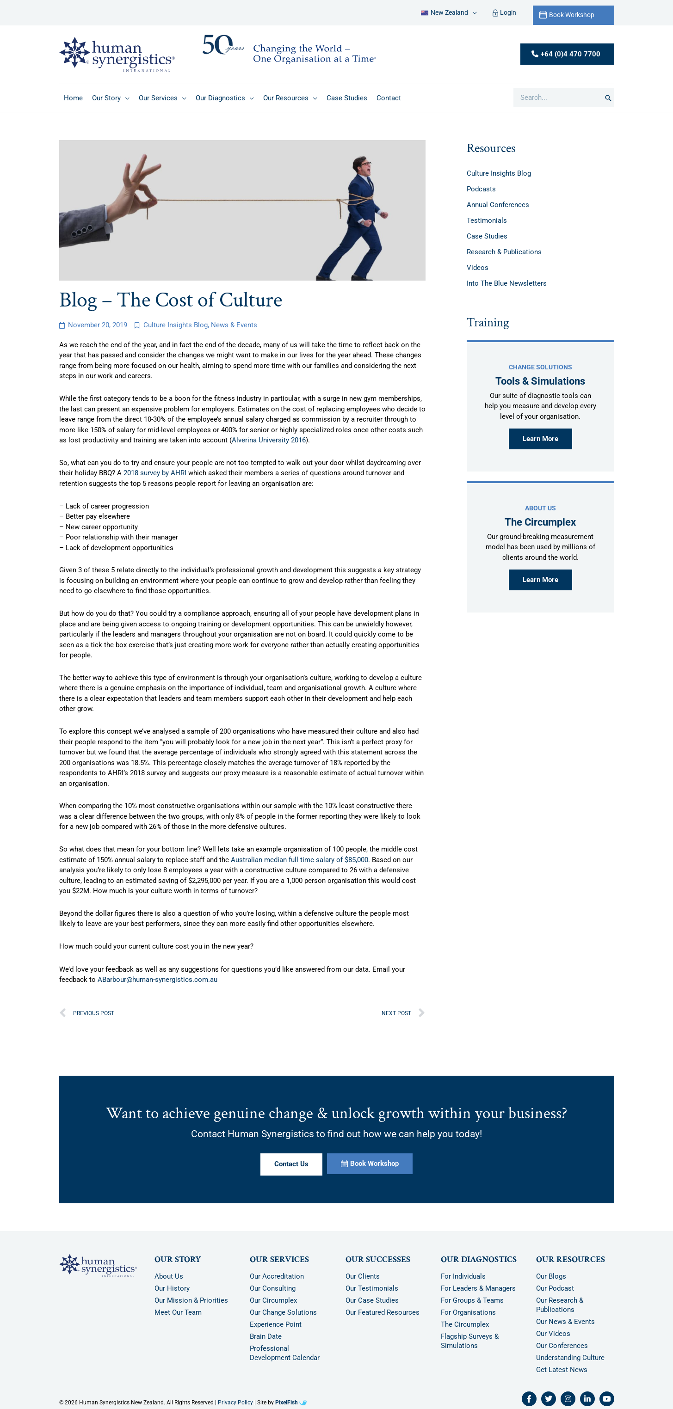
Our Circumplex (273, 1300)
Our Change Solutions (283, 1312)
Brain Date (266, 1336)
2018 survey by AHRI (154, 473)
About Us (168, 1276)
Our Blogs (551, 1276)
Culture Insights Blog (175, 325)
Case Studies (487, 236)
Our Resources (570, 1259)
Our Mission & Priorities (191, 1300)
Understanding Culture (570, 1358)
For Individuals (463, 1276)
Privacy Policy (235, 1402)
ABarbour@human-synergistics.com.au (157, 979)
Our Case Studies (372, 1300)
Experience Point (276, 1324)
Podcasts (481, 189)
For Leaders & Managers (478, 1288)
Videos (477, 267)
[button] (449, 12)
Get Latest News (561, 1370)
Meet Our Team (178, 1312)
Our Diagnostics (479, 1259)
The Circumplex (465, 1324)
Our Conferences (562, 1346)
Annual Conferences (498, 205)
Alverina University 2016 (269, 440)
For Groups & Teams (472, 1300)
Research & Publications (504, 252)
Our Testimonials (372, 1288)
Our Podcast (555, 1288)
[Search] (608, 97)
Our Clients (363, 1276)
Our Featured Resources (383, 1312)
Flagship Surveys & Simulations (470, 1341)
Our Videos (553, 1333)
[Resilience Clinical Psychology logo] (98, 1265)
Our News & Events (565, 1321)
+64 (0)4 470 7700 (570, 54)
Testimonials (487, 220)
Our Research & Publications (559, 1305)
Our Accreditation (277, 1276)
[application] (472, 12)
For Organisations (468, 1312)
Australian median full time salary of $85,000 (299, 860)
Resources (491, 148)
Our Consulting (273, 1288)
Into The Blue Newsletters (507, 283)
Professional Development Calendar (285, 1353)
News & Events (234, 325)
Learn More (540, 439)
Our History (172, 1288)
